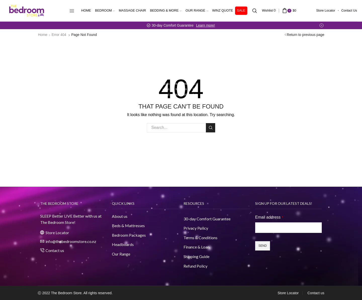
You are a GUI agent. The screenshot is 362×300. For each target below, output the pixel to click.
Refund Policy (195, 266)
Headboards (123, 244)
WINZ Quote (222, 10)
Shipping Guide (196, 256)
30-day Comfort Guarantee (207, 218)
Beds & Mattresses (128, 225)
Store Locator (325, 10)
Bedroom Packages (129, 235)
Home (86, 10)
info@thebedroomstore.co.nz (71, 241)
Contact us (349, 10)
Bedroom (105, 10)
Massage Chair (132, 10)
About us (119, 216)
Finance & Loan (196, 246)
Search (210, 127)
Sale (241, 10)
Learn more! (205, 25)
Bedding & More (166, 10)
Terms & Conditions (200, 237)
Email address (269, 217)
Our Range (197, 10)
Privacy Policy (196, 228)
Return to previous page (305, 35)
